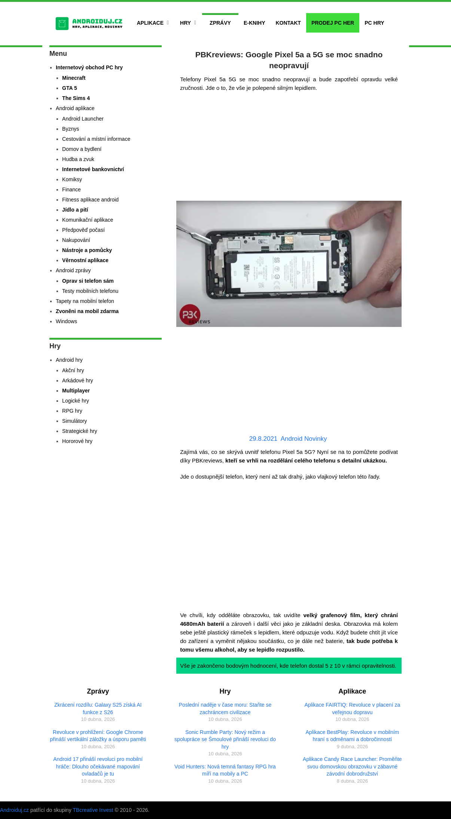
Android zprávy (73, 270)
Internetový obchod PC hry (89, 67)
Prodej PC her (332, 23)
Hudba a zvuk (78, 159)
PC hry (374, 23)
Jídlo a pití (75, 210)
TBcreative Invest (93, 810)
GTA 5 (69, 88)
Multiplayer (76, 391)
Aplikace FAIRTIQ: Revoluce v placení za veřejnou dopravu (352, 708)
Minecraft (73, 78)
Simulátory (74, 421)
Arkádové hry (77, 380)
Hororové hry (77, 441)
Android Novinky (304, 438)
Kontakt (288, 23)
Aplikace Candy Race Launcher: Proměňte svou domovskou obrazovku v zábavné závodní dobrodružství (352, 766)
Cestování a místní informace (96, 139)
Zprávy (220, 23)
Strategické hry (79, 431)
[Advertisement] (289, 148)
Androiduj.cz (14, 810)
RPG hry (72, 411)
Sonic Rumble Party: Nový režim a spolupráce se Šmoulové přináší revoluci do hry (225, 739)
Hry (185, 23)
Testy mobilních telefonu (90, 291)
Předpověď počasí (83, 230)
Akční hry (73, 370)
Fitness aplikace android (90, 200)
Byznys (70, 129)
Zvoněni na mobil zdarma (87, 311)
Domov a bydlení (81, 149)
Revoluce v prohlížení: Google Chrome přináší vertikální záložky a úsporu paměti (98, 736)
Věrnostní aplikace (85, 260)
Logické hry (75, 401)
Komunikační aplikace (87, 220)
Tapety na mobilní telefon (85, 301)
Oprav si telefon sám (88, 281)
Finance (71, 189)
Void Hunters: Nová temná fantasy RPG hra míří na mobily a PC (225, 770)
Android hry (69, 360)
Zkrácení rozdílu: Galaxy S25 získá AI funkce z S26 (97, 708)
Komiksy (72, 179)
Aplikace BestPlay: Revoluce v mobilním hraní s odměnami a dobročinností (352, 736)
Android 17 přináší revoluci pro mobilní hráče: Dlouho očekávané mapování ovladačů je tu (98, 766)
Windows (66, 321)
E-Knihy (254, 23)
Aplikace (150, 23)
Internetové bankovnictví (93, 169)
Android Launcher (83, 119)
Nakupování (76, 240)
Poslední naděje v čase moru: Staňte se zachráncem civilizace (225, 708)
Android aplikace (75, 108)
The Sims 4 (76, 98)
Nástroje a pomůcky (87, 250)
